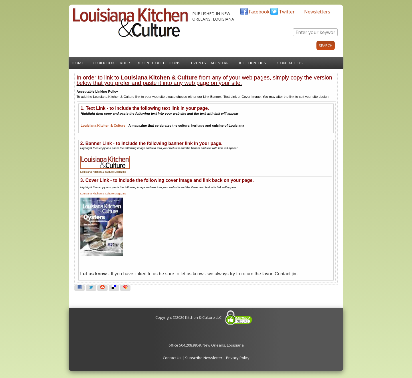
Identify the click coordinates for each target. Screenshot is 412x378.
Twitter (287, 12)
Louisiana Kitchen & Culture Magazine (103, 193)
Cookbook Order (110, 62)
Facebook (259, 12)
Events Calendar (210, 62)
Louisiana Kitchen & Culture (103, 125)
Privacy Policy (237, 357)
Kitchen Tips (252, 62)
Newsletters (317, 12)
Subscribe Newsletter (203, 357)
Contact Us (290, 62)
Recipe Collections (159, 62)
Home (78, 62)
